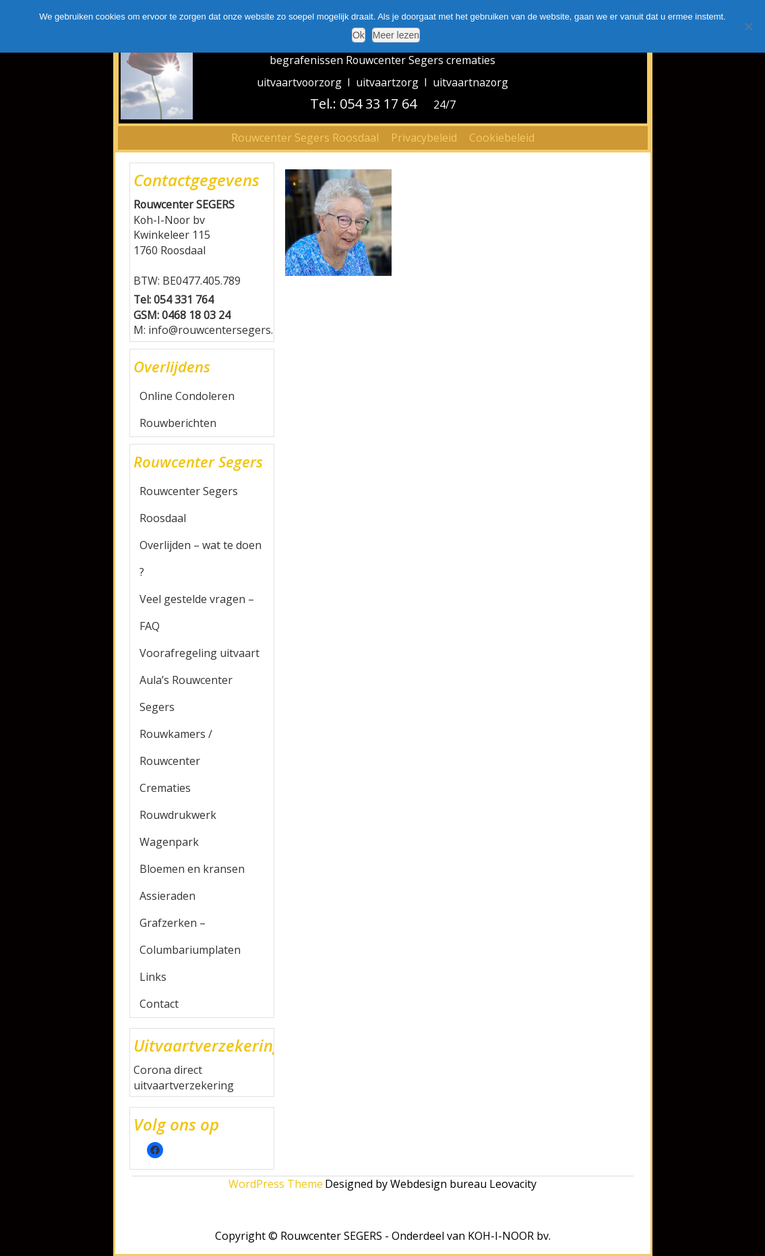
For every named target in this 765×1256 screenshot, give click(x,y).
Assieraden (167, 895)
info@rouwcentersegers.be (217, 329)
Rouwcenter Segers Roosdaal (305, 137)
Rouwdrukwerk (178, 814)
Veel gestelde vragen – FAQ (197, 612)
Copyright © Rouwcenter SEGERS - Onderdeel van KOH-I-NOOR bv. (383, 1235)
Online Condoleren (187, 396)
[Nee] (748, 26)
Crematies (165, 787)
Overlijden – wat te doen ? (201, 558)
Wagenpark (169, 841)
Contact (159, 1003)
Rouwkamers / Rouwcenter (176, 747)
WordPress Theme (275, 1183)
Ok (359, 35)
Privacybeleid (424, 137)
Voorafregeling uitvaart (199, 653)
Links (153, 976)
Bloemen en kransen (192, 868)
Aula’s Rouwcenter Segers (186, 693)
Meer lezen (396, 35)
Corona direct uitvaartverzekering (183, 1077)
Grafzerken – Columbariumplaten (190, 936)
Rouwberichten (178, 423)
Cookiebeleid (501, 137)
